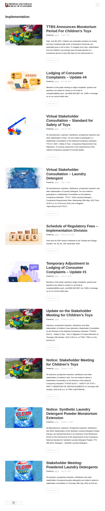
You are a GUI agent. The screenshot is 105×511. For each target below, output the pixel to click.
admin (56, 35)
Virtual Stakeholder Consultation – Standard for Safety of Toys (69, 120)
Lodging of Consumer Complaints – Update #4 (66, 75)
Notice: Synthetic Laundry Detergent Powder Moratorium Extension (71, 413)
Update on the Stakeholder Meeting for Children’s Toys (69, 313)
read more (51, 60)
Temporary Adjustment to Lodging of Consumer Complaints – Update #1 (67, 267)
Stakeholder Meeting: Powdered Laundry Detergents (72, 465)
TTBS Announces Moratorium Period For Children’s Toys (71, 29)
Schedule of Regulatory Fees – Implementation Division (72, 228)
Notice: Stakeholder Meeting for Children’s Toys (70, 362)
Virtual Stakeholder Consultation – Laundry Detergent (66, 174)
